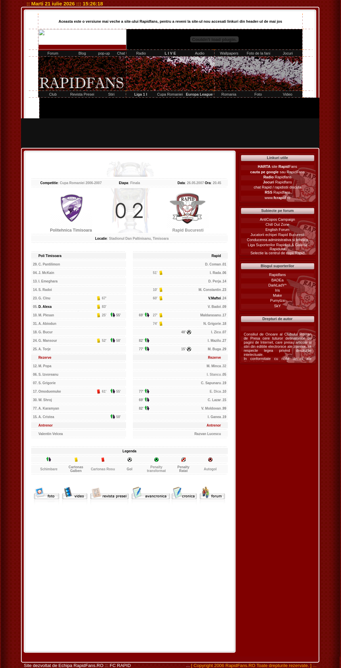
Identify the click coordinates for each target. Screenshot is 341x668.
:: (77, 3)
